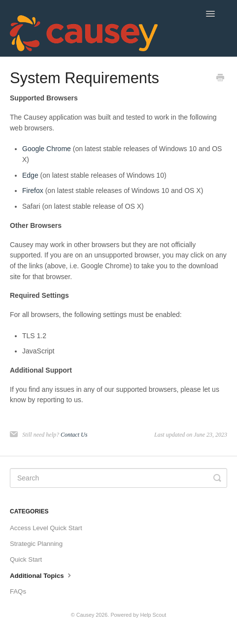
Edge (30, 175)
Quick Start (26, 559)
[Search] (118, 478)
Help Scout (153, 615)
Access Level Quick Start (46, 528)
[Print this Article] (220, 78)
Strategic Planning (36, 543)
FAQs (18, 591)
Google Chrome (46, 149)
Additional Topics (41, 575)
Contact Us (74, 434)
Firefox (32, 190)
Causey (85, 615)
